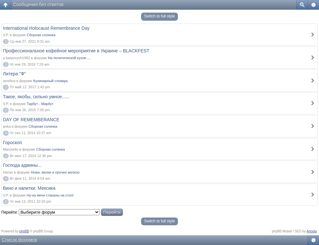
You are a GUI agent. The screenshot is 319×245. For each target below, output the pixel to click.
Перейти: (9, 212)
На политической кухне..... (69, 58)
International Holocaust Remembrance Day (46, 28)
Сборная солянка (41, 35)
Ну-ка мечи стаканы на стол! (50, 195)
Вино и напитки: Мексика (29, 188)
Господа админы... (22, 165)
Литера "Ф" (14, 73)
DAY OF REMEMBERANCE (31, 119)
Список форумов (19, 239)
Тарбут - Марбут (40, 104)
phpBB (24, 231)
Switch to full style (159, 16)
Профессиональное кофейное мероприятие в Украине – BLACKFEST (76, 50)
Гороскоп (12, 142)
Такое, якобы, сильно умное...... (36, 96)
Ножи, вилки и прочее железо (55, 172)
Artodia (312, 231)
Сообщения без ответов (38, 4)
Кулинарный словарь (50, 81)
